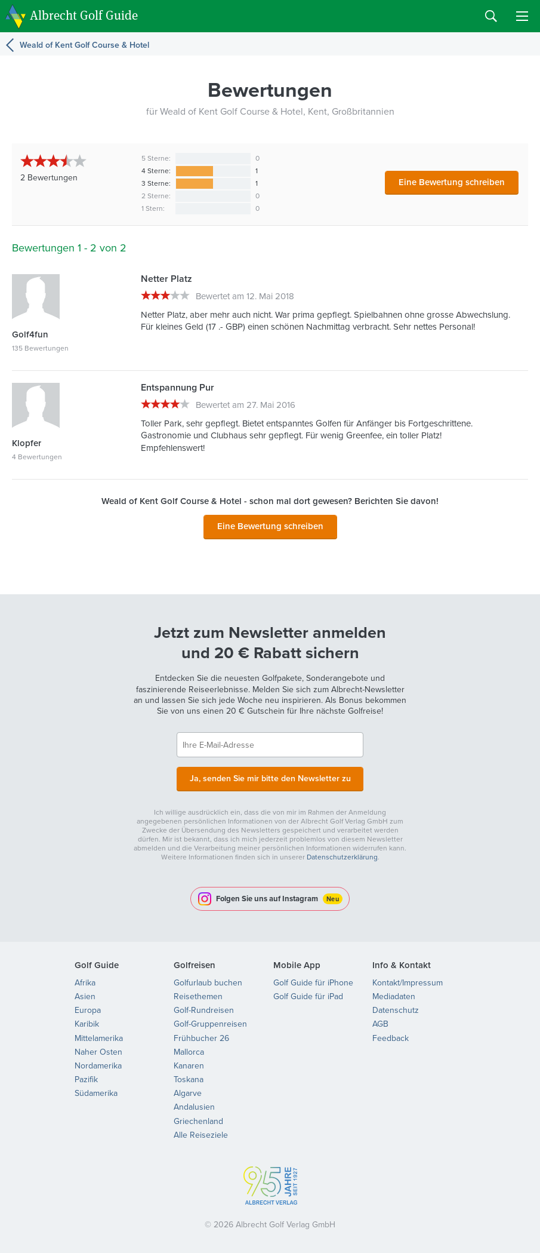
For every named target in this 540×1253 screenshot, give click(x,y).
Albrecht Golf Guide (84, 15)
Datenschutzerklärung (342, 855)
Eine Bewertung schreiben (452, 182)
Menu (522, 16)
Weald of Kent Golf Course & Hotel (84, 45)
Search (491, 16)
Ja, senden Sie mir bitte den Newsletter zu (270, 778)
